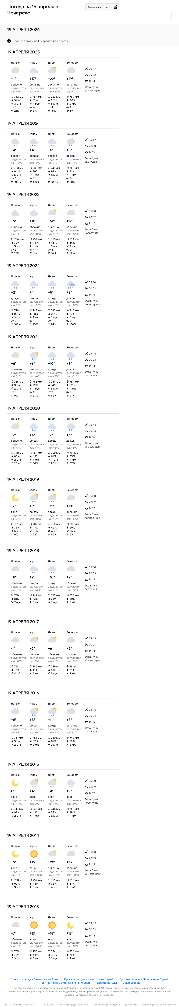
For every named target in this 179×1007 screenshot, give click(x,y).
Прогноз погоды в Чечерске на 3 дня (34, 979)
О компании (16, 1005)
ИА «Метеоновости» (166, 1005)
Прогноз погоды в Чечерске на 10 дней (65, 982)
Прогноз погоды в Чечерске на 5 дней (88, 979)
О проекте (49, 1005)
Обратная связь (131, 1005)
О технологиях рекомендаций (105, 1005)
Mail (5, 1005)
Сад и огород (131, 982)
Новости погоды (106, 982)
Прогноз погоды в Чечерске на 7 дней (144, 979)
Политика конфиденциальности (72, 1005)
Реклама (29, 1005)
